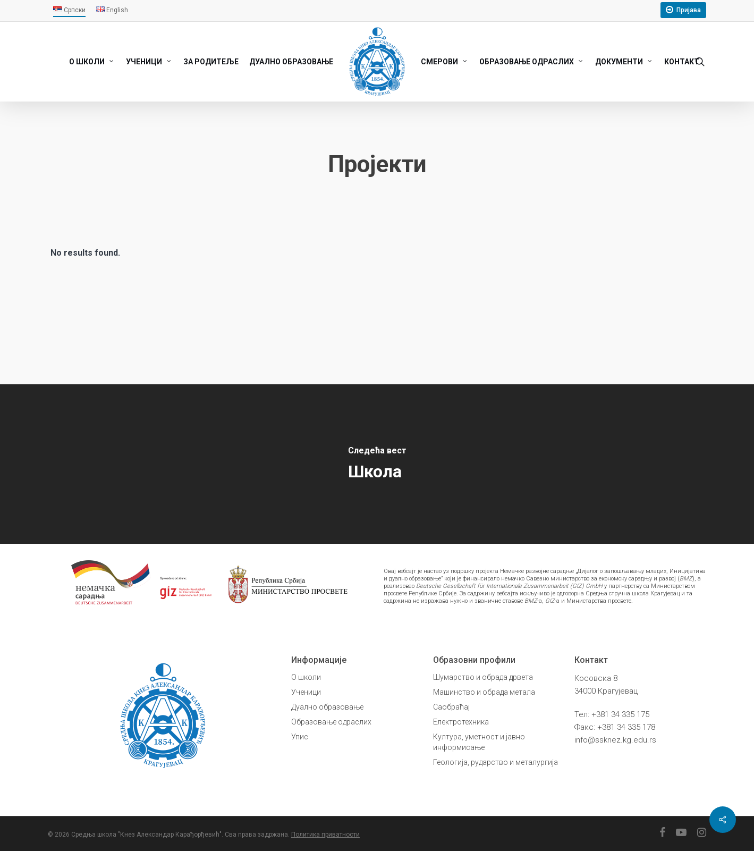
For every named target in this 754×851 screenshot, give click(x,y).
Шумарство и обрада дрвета (483, 677)
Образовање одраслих (331, 722)
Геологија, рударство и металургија (495, 762)
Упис (299, 736)
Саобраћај (451, 707)
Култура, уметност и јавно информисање (479, 742)
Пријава (688, 10)
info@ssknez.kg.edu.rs (615, 740)
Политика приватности (325, 834)
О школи (306, 677)
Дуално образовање (327, 707)
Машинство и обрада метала (484, 692)
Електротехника (461, 722)
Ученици (306, 692)
